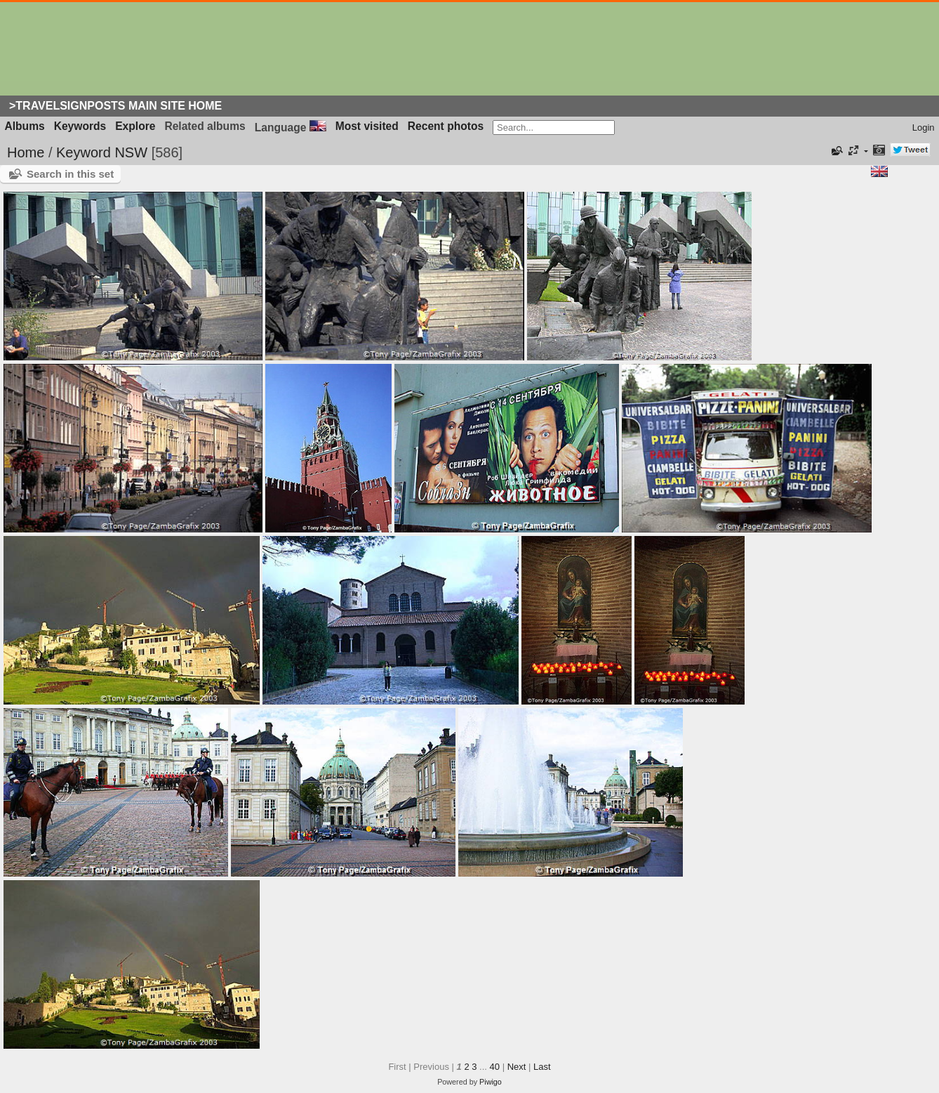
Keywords (80, 126)
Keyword (83, 152)
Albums (25, 126)
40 (495, 1066)
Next (516, 1066)
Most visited (367, 126)
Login (923, 127)
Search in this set (70, 174)
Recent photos (446, 126)
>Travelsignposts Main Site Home (115, 106)
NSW (130, 152)
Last (542, 1066)
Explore (135, 126)
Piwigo (490, 1082)
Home (25, 152)
